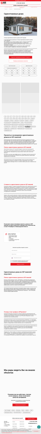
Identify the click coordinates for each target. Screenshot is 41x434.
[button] (20, 57)
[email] (21, 254)
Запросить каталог (20, 264)
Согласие (15, 260)
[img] (39, 2)
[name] (21, 250)
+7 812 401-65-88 (20, 3)
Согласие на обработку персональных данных (19, 431)
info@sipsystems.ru (32, 423)
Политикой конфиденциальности (23, 261)
